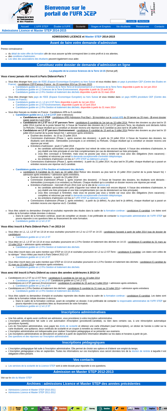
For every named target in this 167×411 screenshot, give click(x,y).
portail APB (117, 117)
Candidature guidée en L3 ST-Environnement (38, 104)
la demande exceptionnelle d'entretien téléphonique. (96, 156)
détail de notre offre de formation (28, 53)
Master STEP (93, 36)
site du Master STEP (22, 377)
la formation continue (114, 210)
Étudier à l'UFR (62, 26)
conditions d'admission (24, 56)
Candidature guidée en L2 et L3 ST (33, 221)
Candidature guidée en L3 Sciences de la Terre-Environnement (47, 89)
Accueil (25, 26)
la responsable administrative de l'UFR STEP (139, 216)
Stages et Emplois (101, 26)
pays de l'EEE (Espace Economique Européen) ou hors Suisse (64, 81)
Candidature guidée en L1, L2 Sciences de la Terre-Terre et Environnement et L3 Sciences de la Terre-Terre (69, 87)
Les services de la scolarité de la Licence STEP (31, 366)
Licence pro (103, 185)
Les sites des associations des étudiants (28, 59)
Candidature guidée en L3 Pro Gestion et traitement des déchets (47, 92)
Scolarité (80, 26)
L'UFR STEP (41, 26)
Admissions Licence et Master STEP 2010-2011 (32, 390)
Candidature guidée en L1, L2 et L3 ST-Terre (38, 102)
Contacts (159, 26)
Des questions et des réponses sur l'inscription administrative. (38, 336)
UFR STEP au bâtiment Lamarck (91, 159)
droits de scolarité (69, 326)
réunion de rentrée (141, 351)
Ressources (142, 26)
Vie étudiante (123, 26)
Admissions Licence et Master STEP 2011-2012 (32, 392)
